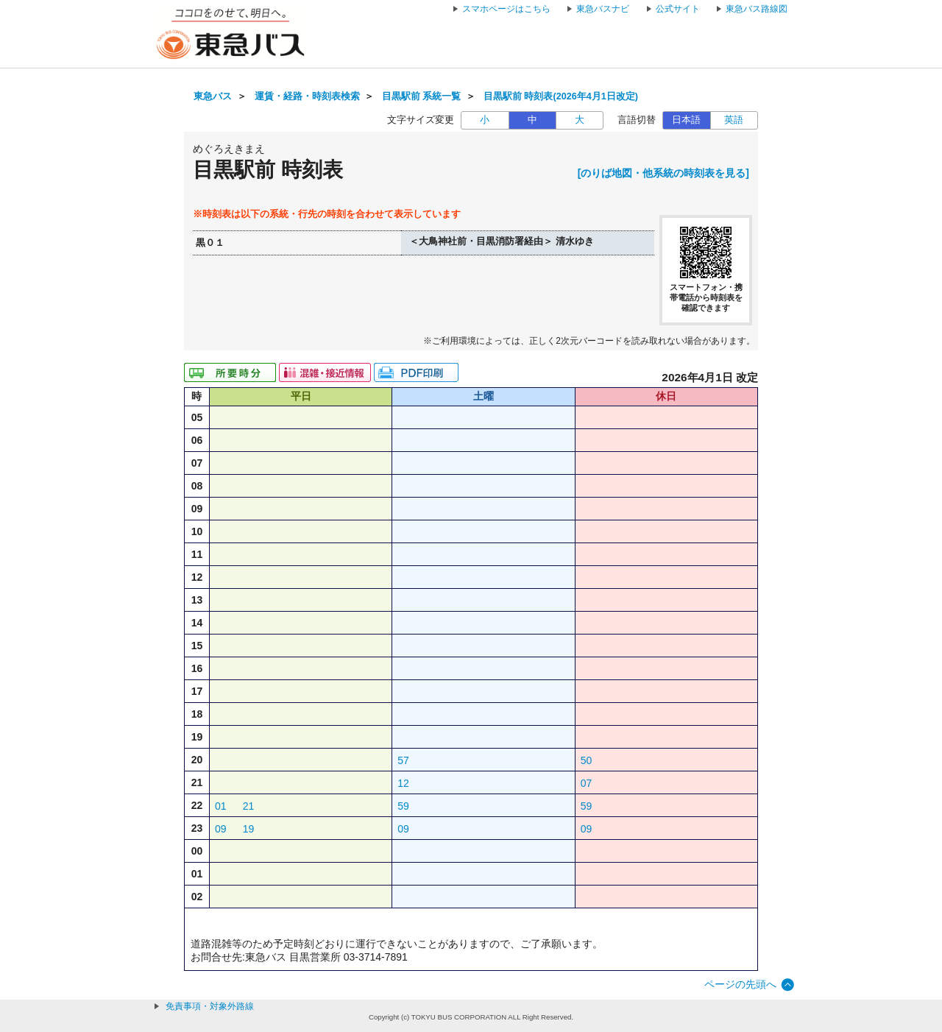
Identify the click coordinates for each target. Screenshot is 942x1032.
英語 (733, 120)
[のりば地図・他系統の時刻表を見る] (663, 173)
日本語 (686, 120)
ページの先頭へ (740, 984)
